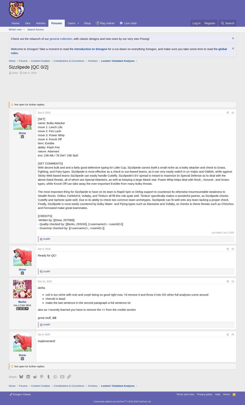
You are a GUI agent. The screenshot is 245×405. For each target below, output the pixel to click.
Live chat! (130, 23)
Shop (87, 23)
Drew (15, 72)
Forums (56, 23)
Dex (27, 23)
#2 (233, 249)
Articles (40, 23)
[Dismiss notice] (232, 39)
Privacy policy (204, 394)
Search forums (35, 29)
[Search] (227, 23)
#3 (233, 281)
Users (71, 23)
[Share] (227, 113)
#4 (233, 334)
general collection (61, 38)
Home (15, 23)
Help (217, 394)
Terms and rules (185, 394)
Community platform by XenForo (122, 401)
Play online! (107, 23)
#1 (233, 112)
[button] (78, 23)
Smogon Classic (20, 394)
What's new (15, 29)
